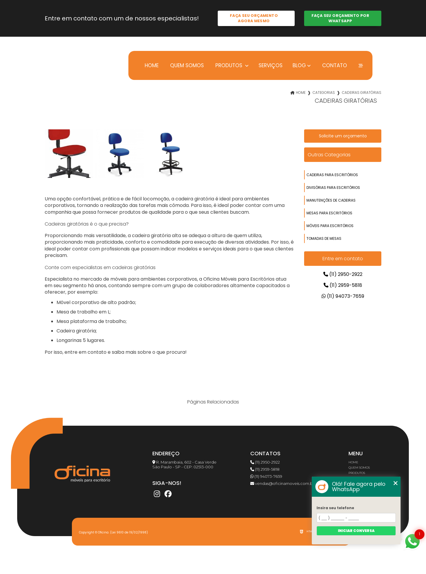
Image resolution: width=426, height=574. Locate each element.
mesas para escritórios (329, 213)
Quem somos (186, 65)
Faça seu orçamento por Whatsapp (340, 18)
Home (151, 65)
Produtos (229, 65)
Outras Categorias (329, 154)
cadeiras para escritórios (332, 174)
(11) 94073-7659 (343, 296)
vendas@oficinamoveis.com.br (282, 483)
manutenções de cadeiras (331, 200)
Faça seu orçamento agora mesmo (254, 18)
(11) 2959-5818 (343, 285)
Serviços (271, 65)
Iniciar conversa (356, 530)
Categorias (324, 92)
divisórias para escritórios (333, 187)
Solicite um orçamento (343, 136)
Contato (334, 65)
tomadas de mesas (323, 238)
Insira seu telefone (335, 507)
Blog (299, 65)
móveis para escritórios (330, 225)
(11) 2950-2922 (342, 274)
